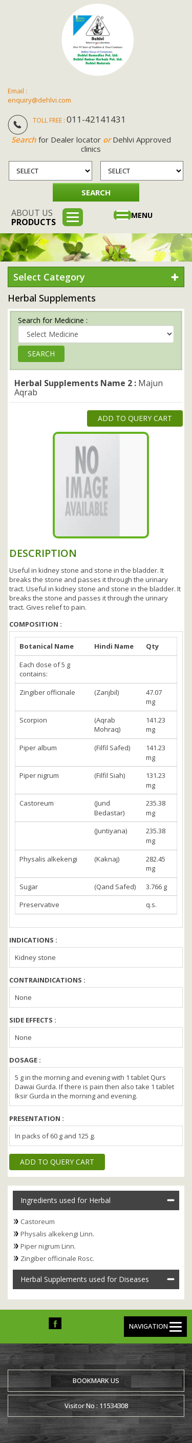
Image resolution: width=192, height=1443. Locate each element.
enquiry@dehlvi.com (39, 100)
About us (33, 217)
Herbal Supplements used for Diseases (84, 1279)
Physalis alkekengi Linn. (57, 1233)
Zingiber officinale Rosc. (57, 1258)
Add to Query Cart (135, 418)
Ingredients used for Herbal (65, 1200)
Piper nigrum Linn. (48, 1246)
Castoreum (37, 1221)
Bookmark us (96, 1380)
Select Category (49, 277)
